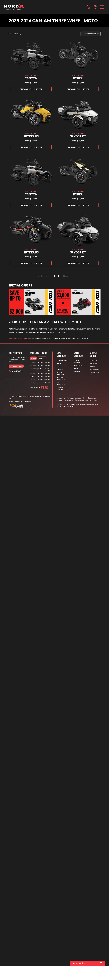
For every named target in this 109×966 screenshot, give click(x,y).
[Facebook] (42, 387)
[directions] (95, 7)
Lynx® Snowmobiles (61, 383)
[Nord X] (14, 7)
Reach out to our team (18, 338)
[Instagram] (46, 387)
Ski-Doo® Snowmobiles (61, 378)
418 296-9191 (16, 371)
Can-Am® (60, 369)
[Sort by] (91, 33)
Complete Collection (60, 388)
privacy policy (87, 404)
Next (68, 275)
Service (92, 366)
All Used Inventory (77, 361)
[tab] (33, 358)
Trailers (59, 363)
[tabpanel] (40, 373)
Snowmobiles (78, 365)
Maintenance (94, 369)
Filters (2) (15, 33)
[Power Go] (31, 406)
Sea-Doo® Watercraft (60, 373)
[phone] (88, 7)
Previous (43, 275)
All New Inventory (62, 360)
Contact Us (93, 360)
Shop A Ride (23, 401)
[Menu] (102, 7)
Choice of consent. (68, 406)
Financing (77, 371)
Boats (58, 366)
